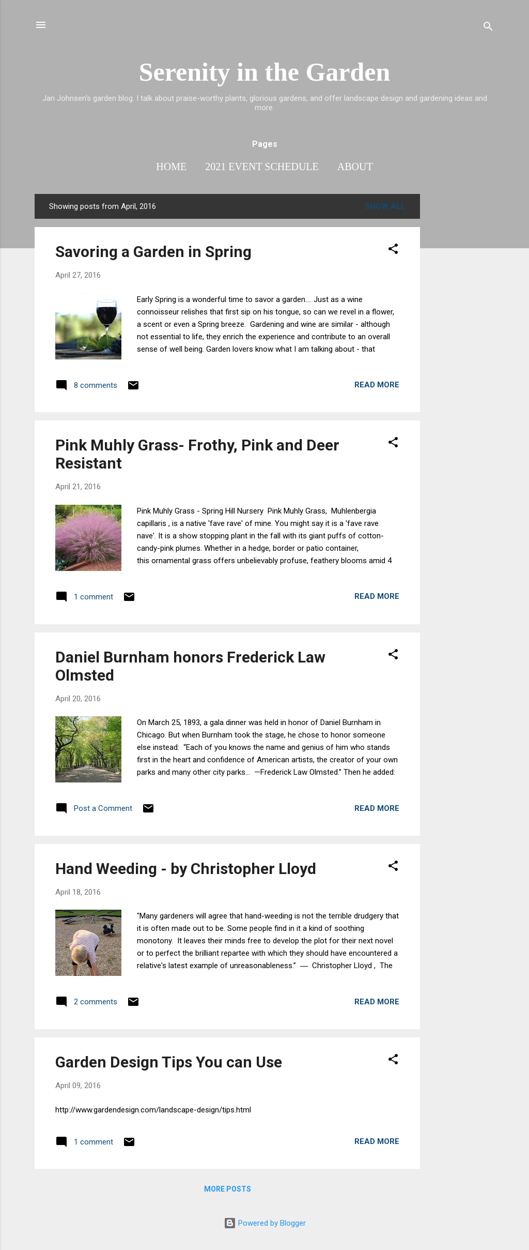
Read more (376, 384)
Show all (385, 206)
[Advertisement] (461, 349)
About (355, 166)
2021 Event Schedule (262, 166)
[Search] (488, 28)
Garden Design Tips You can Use (168, 1062)
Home (171, 166)
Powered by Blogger (265, 1223)
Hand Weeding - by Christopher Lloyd (185, 869)
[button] (393, 251)
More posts (227, 1189)
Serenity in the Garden (265, 71)
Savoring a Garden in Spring (153, 252)
